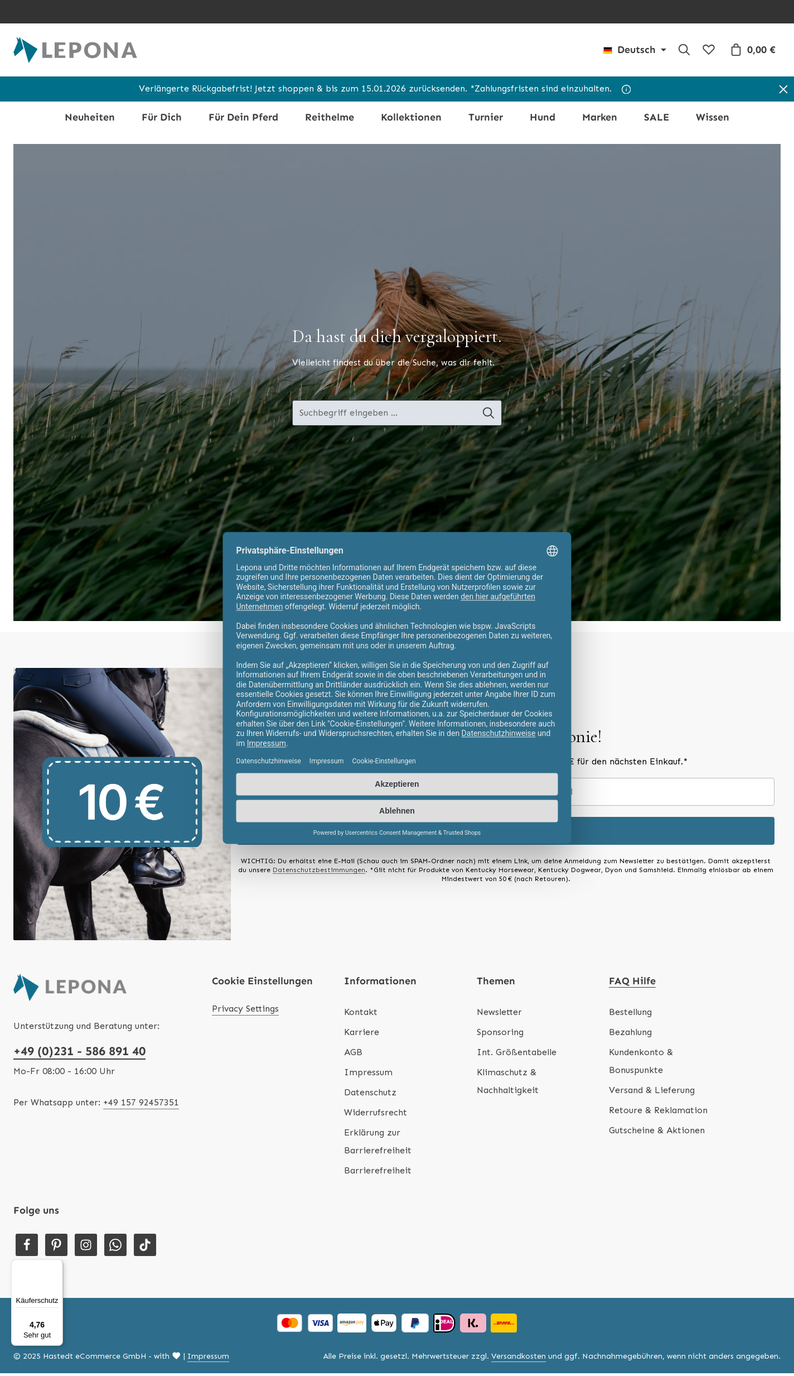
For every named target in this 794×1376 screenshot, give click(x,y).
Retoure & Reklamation (658, 1113)
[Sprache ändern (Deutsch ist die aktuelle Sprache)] (635, 51)
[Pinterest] (56, 1248)
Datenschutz (370, 1095)
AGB (353, 1055)
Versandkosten (518, 1359)
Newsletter (499, 1014)
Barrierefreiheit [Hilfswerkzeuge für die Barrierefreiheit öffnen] (377, 1173)
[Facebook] (27, 1248)
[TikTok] (145, 1248)
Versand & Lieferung (652, 1093)
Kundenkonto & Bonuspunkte (641, 1064)
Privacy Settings (245, 1011)
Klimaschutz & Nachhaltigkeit (508, 1084)
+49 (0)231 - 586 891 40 (79, 1053)
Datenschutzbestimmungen (319, 873)
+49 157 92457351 (141, 1105)
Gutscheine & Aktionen (657, 1133)
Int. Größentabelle (516, 1055)
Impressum (368, 1075)
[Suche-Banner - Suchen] (489, 416)
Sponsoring (500, 1034)
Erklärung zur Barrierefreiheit (377, 1144)
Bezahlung (630, 1034)
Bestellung (630, 1014)
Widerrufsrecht (375, 1115)
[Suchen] (684, 51)
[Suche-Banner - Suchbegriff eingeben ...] (384, 416)
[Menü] (56, 1266)
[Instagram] (86, 1248)
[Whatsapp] (115, 1248)
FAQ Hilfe (632, 984)
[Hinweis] (626, 92)
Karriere (361, 1034)
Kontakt (360, 1014)
